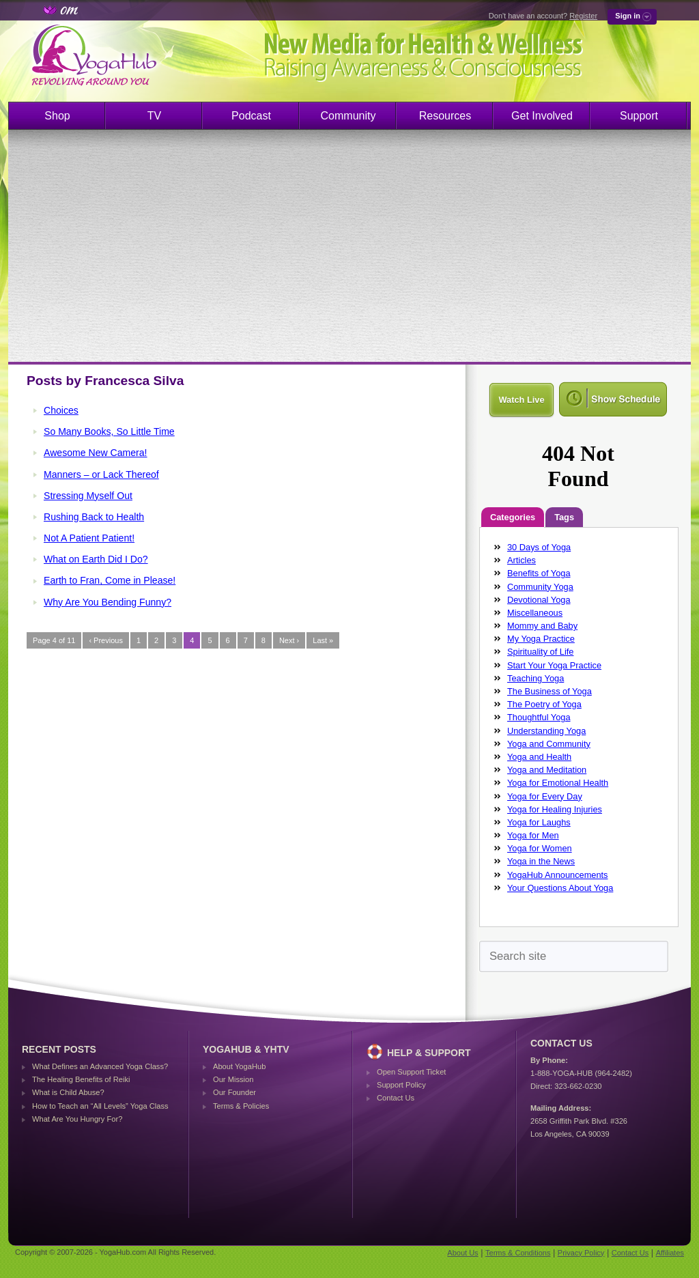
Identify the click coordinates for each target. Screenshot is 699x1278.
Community (348, 116)
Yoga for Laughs (539, 822)
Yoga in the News (541, 861)
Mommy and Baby (542, 626)
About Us (462, 1253)
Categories (512, 517)
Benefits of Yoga (539, 573)
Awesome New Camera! (95, 452)
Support (639, 116)
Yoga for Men (533, 835)
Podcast (251, 116)
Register (583, 16)
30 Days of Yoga (539, 547)
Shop (57, 116)
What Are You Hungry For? (77, 1119)
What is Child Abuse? (68, 1092)
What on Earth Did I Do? (96, 559)
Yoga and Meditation (546, 770)
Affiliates (670, 1253)
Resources (445, 116)
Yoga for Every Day (544, 796)
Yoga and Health (539, 757)
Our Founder (234, 1092)
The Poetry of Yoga (544, 704)
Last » (323, 640)
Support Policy (401, 1085)
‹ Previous (106, 640)
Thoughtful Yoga (539, 717)
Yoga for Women (539, 848)
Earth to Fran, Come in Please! (109, 580)
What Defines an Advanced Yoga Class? (100, 1066)
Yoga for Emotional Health (557, 783)
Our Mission (233, 1079)
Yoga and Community (548, 744)
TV (154, 116)
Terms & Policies (241, 1106)
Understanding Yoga (546, 731)
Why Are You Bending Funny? (107, 602)
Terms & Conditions (517, 1253)
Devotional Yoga (539, 600)
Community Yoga (540, 587)
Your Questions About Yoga (560, 888)
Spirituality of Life (540, 652)
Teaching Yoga (535, 678)
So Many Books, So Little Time (109, 431)
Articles (521, 560)
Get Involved (542, 116)
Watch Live (521, 400)
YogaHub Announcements (557, 875)
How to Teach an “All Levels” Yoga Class (100, 1106)
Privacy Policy (581, 1253)
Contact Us (395, 1098)
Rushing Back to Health (94, 516)
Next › (289, 640)
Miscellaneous (534, 613)
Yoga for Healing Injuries (554, 809)
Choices (61, 410)
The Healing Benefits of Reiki (81, 1079)
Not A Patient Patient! (89, 537)
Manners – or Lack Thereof (101, 474)
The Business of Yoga (549, 691)
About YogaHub (239, 1066)
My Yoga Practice (541, 639)
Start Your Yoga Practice (554, 665)
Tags (564, 517)
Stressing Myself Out (88, 495)
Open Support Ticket (411, 1072)
